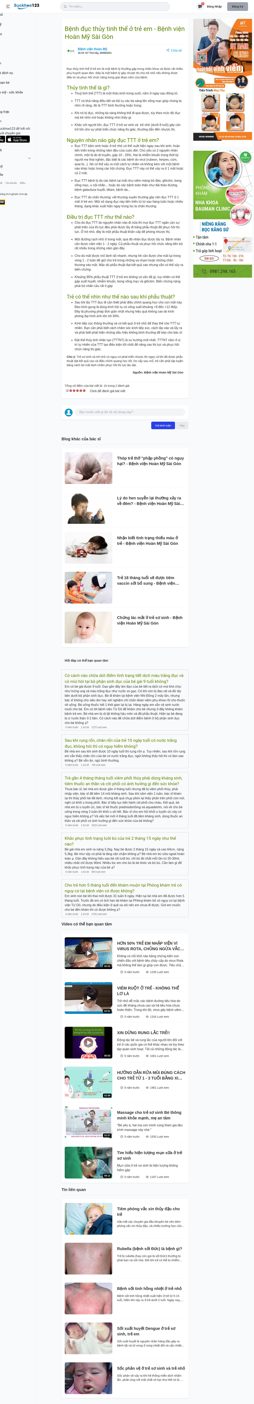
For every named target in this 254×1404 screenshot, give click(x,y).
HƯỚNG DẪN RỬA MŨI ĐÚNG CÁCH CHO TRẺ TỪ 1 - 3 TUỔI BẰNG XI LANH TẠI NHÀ (151, 1075)
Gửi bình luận (163, 425)
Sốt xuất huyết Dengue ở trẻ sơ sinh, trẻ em (146, 1331)
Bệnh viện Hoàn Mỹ (92, 49)
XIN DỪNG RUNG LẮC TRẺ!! (143, 1033)
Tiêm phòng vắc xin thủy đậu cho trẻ (148, 1212)
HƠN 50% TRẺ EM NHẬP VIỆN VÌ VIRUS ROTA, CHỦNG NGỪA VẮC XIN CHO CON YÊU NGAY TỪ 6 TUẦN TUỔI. (148, 946)
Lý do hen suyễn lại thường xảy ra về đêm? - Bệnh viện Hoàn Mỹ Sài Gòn (149, 501)
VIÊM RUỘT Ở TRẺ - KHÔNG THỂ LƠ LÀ (148, 991)
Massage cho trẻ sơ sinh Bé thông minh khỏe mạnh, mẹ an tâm (149, 1115)
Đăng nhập (214, 6)
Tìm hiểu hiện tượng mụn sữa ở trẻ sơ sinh (149, 1155)
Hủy (182, 425)
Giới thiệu (9, 188)
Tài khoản (35, 188)
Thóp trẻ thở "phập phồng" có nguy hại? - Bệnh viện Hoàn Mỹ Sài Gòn (150, 461)
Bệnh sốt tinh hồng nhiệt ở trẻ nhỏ (149, 1288)
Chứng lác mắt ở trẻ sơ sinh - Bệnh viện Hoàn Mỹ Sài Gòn (150, 620)
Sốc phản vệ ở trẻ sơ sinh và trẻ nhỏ (151, 1368)
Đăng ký (237, 6)
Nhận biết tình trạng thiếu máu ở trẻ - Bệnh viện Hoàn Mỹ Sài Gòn (147, 541)
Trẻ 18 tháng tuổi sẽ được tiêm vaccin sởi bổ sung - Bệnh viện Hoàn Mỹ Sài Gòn (146, 581)
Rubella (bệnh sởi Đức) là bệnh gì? (149, 1249)
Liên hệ (22, 188)
